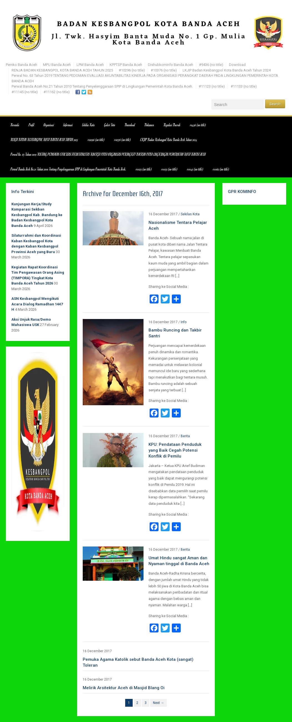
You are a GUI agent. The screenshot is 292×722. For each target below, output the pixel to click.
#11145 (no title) (25, 92)
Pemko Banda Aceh (21, 65)
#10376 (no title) (164, 70)
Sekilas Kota (88, 124)
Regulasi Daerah (171, 124)
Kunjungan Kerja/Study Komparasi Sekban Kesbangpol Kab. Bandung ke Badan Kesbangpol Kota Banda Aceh (36, 215)
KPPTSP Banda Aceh (126, 65)
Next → (158, 703)
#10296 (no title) (132, 70)
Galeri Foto (109, 124)
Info (184, 322)
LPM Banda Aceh (90, 65)
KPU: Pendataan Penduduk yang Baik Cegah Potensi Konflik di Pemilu (175, 450)
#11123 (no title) (212, 86)
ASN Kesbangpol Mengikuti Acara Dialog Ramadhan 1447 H (37, 303)
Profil (31, 124)
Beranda (15, 124)
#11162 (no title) (57, 92)
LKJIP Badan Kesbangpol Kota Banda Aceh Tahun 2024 (227, 70)
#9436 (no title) (211, 65)
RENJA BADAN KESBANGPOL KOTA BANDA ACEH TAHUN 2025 (62, 70)
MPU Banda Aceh (57, 65)
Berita (185, 436)
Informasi (68, 124)
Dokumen (149, 124)
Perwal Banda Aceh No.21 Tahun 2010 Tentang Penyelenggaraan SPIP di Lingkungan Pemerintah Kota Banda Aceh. (102, 86)
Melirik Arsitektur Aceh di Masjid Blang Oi (124, 687)
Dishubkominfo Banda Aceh (170, 65)
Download (237, 65)
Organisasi (49, 124)
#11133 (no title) (244, 86)
